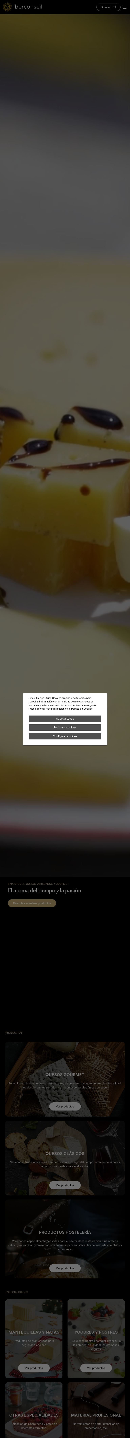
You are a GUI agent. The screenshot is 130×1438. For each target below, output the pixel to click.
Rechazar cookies (65, 727)
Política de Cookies (82, 708)
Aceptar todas (65, 718)
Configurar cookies (65, 736)
